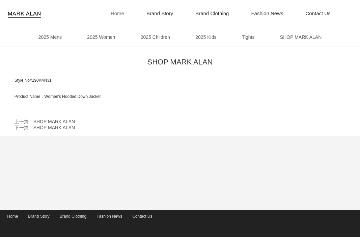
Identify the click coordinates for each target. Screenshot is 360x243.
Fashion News (267, 13)
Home (117, 13)
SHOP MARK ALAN (301, 37)
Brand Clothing (212, 13)
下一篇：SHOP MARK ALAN (45, 127)
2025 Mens (50, 37)
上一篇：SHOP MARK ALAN (45, 121)
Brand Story (159, 13)
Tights (248, 37)
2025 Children (155, 37)
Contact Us (317, 13)
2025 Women (101, 37)
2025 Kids (206, 37)
